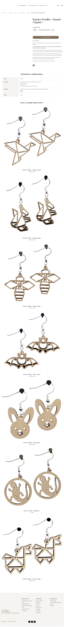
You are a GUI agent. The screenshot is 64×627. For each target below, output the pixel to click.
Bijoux (15, 12)
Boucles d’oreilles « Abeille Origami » (32, 306)
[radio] (35, 30)
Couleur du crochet (36, 27)
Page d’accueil (4, 12)
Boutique (10, 12)
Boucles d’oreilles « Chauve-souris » (32, 374)
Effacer (53, 29)
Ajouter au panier (45, 37)
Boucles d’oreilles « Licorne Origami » (32, 579)
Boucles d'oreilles (21, 12)
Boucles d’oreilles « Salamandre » (32, 510)
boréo (6, 621)
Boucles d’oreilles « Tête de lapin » (32, 442)
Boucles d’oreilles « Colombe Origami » (32, 170)
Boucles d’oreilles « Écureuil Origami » (32, 238)
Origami (27, 12)
